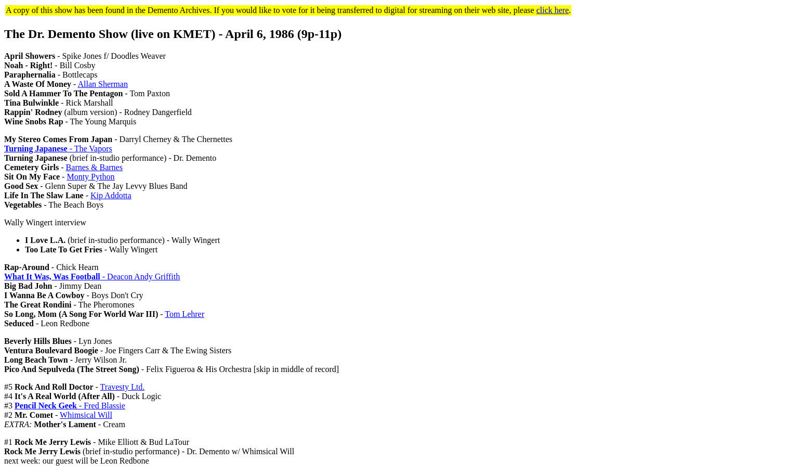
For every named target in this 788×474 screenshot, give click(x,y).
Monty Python (90, 176)
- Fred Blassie (70, 405)
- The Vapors (58, 148)
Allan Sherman (102, 84)
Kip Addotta (111, 195)
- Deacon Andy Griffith (92, 276)
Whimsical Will (86, 415)
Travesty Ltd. (122, 386)
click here (552, 10)
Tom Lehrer (184, 314)
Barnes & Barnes (94, 167)
